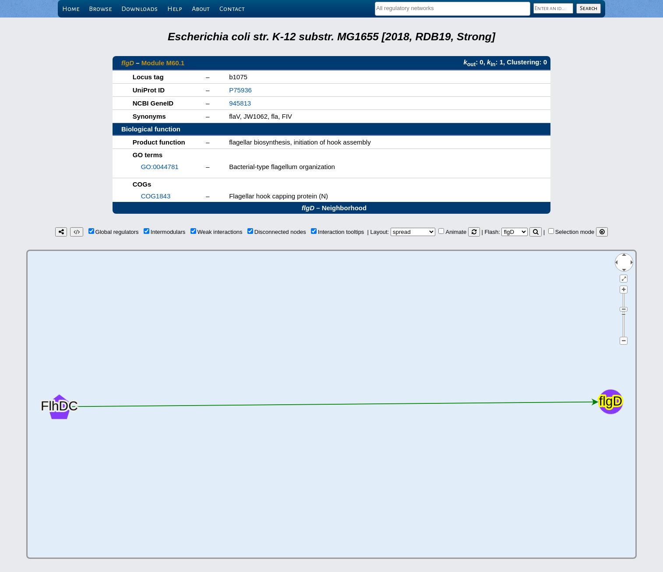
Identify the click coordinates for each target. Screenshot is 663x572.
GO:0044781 (160, 166)
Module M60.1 (162, 63)
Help (174, 8)
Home (70, 8)
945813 (240, 103)
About (201, 8)
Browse (100, 8)
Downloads (139, 8)
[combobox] (452, 9)
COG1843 (156, 196)
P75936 (240, 90)
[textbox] (452, 8)
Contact (232, 8)
